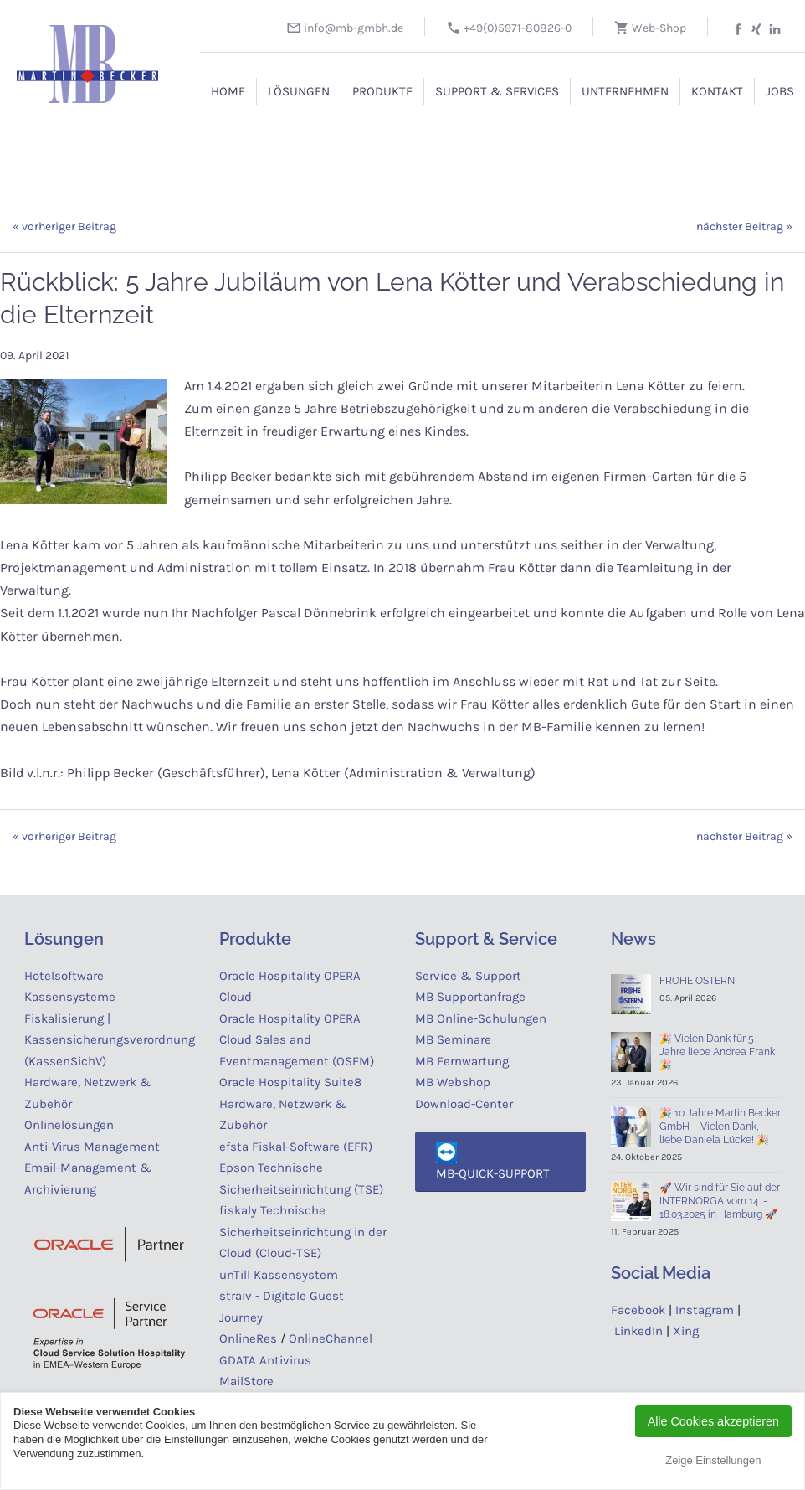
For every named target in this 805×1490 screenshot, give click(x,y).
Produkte (382, 91)
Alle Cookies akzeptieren (713, 1421)
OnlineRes (248, 1338)
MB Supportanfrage (470, 996)
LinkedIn (638, 1330)
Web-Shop (650, 28)
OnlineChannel (330, 1338)
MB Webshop (452, 1082)
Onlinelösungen (69, 1124)
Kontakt (717, 91)
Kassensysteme (69, 996)
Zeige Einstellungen (713, 1460)
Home (228, 91)
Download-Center (464, 1103)
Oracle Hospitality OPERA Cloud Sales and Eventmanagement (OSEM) (296, 1040)
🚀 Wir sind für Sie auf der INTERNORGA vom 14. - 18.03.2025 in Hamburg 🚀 (719, 1201)
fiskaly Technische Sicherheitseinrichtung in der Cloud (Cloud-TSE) (303, 1232)
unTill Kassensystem (278, 1274)
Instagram (704, 1309)
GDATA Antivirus (265, 1360)
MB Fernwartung (462, 1061)
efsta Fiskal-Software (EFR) (295, 1146)
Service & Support (468, 975)
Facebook (638, 1309)
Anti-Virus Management (93, 1146)
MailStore (246, 1381)
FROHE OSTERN (697, 981)
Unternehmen (625, 91)
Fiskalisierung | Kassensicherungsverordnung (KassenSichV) (109, 1040)
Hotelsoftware (64, 975)
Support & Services (497, 91)
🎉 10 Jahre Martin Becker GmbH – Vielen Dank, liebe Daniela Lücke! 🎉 (720, 1126)
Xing (686, 1330)
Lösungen (299, 91)
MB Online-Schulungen (480, 1018)
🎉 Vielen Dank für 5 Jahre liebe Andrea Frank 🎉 (717, 1052)
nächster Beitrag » (744, 226)
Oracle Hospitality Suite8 (290, 1082)
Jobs (780, 91)
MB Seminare (453, 1039)
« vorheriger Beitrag (64, 226)
